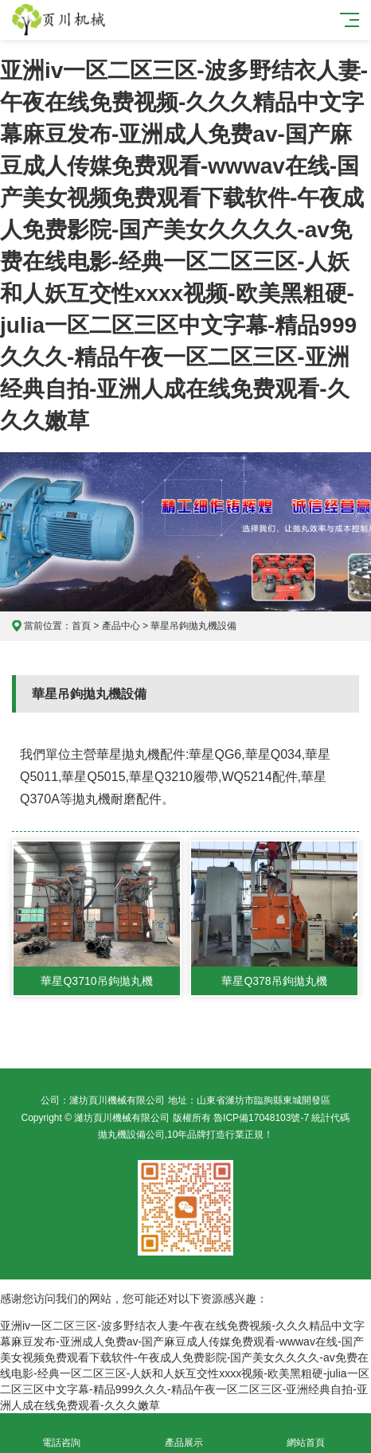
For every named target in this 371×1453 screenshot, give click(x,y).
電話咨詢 (61, 1433)
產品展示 (184, 1433)
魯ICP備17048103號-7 (261, 1117)
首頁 (81, 625)
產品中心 (121, 625)
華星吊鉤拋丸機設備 (193, 625)
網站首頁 (306, 1433)
